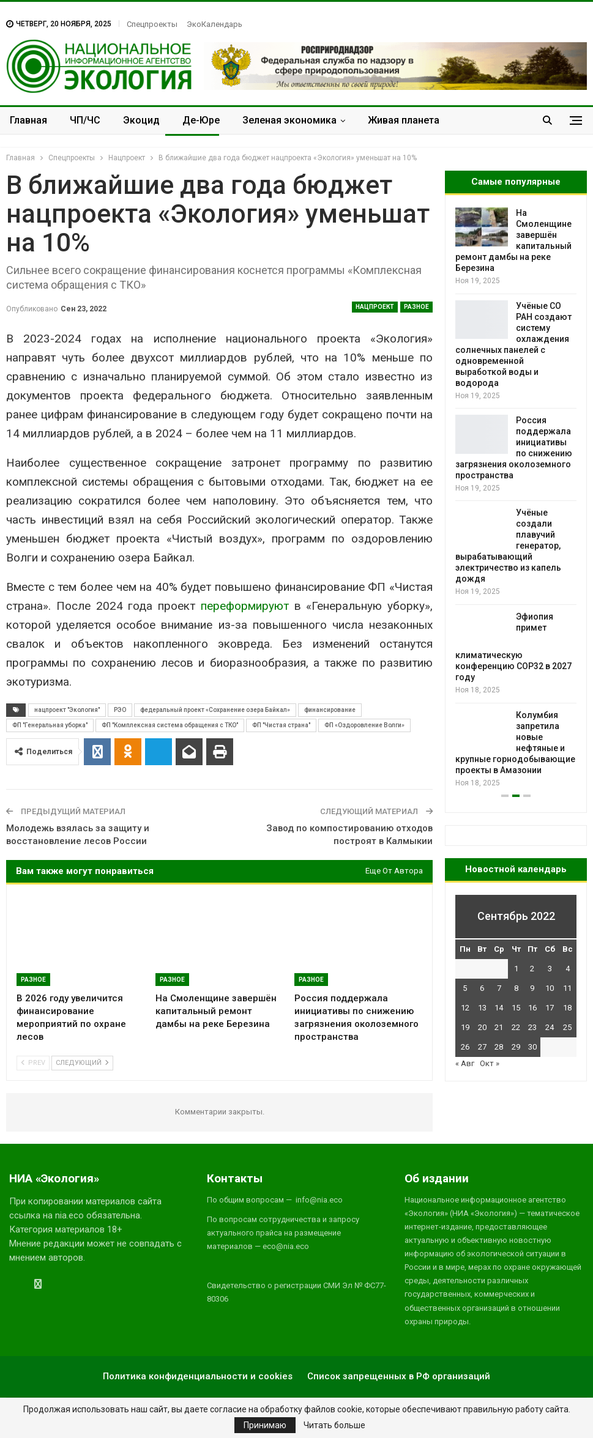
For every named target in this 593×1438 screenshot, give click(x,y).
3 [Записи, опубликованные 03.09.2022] (550, 968)
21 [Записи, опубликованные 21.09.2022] (498, 1027)
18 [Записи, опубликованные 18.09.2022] (567, 1007)
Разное (416, 306)
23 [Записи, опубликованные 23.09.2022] (532, 1027)
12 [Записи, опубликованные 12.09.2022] (465, 1007)
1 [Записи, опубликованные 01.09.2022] (516, 968)
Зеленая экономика (289, 120)
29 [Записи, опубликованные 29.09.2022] (516, 1046)
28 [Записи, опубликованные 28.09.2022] (498, 1046)
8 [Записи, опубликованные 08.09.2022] (516, 988)
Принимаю (265, 1425)
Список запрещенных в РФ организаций (398, 1376)
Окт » (489, 1063)
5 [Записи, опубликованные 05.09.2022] (465, 988)
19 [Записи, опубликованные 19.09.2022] (465, 1027)
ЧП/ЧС (85, 120)
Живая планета (403, 120)
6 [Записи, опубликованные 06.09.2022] (482, 988)
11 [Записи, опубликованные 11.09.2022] (567, 988)
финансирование (330, 709)
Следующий (82, 1063)
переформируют (245, 606)
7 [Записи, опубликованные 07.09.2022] (499, 988)
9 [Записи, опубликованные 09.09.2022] (532, 988)
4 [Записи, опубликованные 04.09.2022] (567, 968)
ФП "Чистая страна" (281, 725)
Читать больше (334, 1425)
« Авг (464, 1063)
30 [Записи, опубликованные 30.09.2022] (532, 1046)
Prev (33, 1063)
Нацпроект (375, 306)
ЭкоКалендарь (214, 24)
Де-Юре (201, 120)
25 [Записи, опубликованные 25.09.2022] (567, 1027)
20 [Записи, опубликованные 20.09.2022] (482, 1027)
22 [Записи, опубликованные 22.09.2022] (516, 1027)
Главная (28, 120)
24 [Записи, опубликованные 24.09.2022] (549, 1027)
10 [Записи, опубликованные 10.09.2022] (549, 988)
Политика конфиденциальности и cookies (198, 1376)
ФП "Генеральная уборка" (50, 725)
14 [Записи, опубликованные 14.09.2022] (498, 1007)
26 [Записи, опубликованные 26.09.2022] (465, 1046)
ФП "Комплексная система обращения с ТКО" (170, 725)
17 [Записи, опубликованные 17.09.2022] (549, 1007)
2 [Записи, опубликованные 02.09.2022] (532, 968)
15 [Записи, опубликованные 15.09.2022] (516, 1007)
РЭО (120, 709)
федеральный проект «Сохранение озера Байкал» (215, 709)
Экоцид (141, 120)
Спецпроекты (152, 24)
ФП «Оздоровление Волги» (364, 725)
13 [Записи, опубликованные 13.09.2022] (482, 1007)
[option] (515, 498)
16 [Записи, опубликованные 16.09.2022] (532, 1007)
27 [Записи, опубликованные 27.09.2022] (482, 1046)
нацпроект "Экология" (67, 709)
